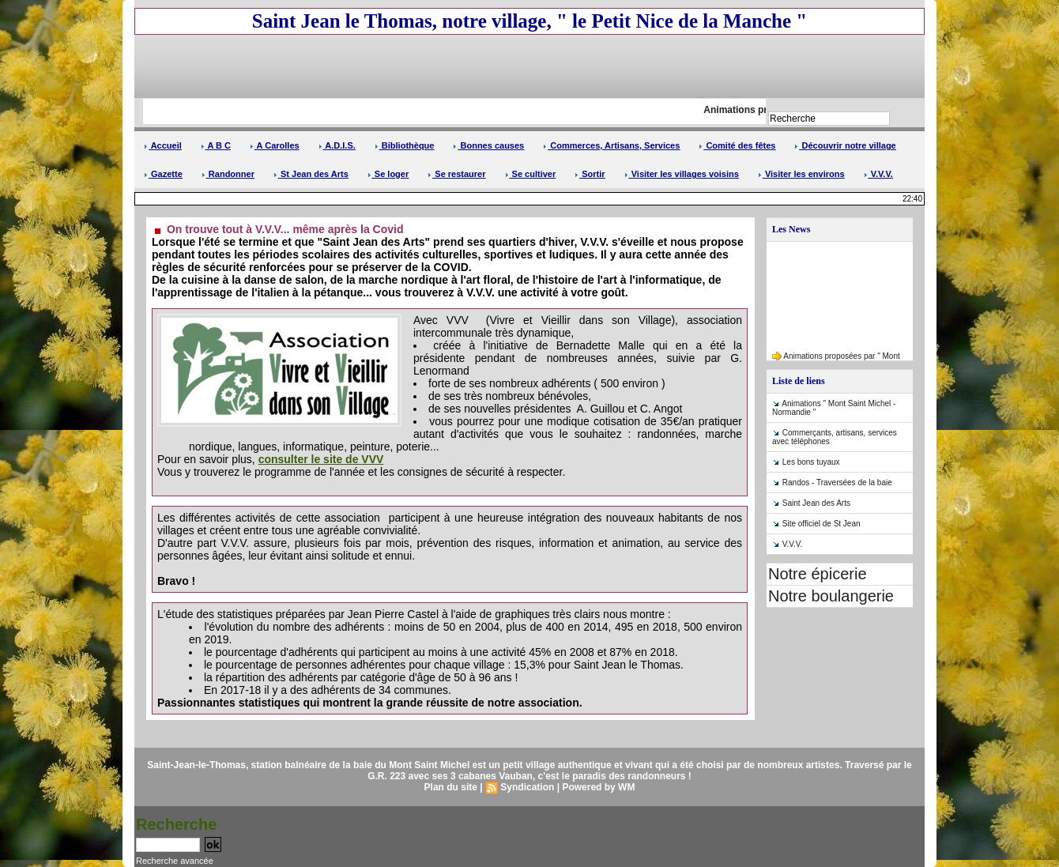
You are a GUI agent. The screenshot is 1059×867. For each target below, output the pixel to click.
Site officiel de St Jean (821, 523)
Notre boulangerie (831, 596)
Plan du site (450, 787)
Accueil (163, 145)
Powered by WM (598, 787)
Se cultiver (530, 174)
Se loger (388, 174)
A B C (216, 145)
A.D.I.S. (337, 145)
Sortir (590, 174)
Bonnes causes (488, 145)
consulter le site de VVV (321, 459)
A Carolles (275, 145)
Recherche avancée (174, 860)
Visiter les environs (801, 174)
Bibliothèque (405, 145)
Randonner (228, 174)
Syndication (527, 787)
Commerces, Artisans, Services (611, 145)
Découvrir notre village (844, 145)
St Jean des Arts (311, 174)
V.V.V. (878, 174)
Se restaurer (456, 174)
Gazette (163, 174)
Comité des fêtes (737, 145)
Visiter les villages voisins (681, 174)
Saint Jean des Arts (816, 503)
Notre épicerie (817, 573)
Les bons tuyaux (811, 462)
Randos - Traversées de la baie (837, 482)
